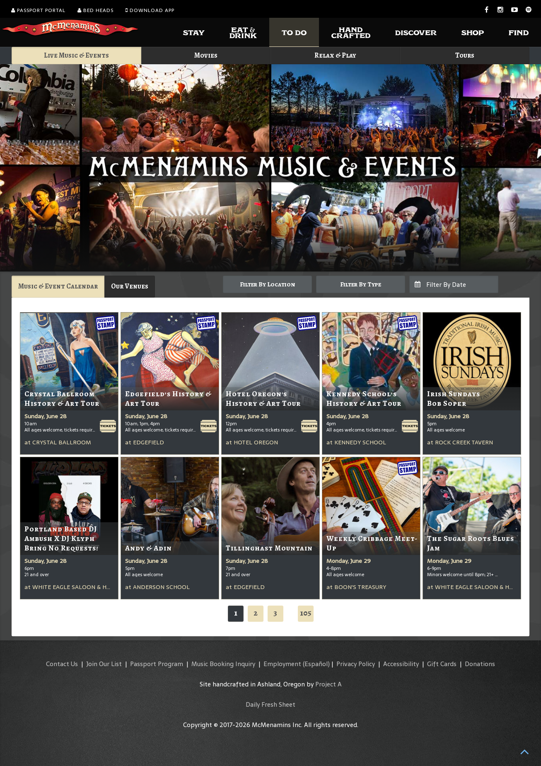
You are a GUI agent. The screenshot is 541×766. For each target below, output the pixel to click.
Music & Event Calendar (58, 286)
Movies (205, 55)
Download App (150, 10)
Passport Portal (38, 10)
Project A (328, 684)
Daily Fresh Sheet (270, 704)
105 (306, 612)
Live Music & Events (76, 55)
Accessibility (401, 664)
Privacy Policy (355, 664)
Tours (464, 55)
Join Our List (104, 664)
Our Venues (129, 286)
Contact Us (62, 664)
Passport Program (156, 664)
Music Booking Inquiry (223, 664)
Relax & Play (335, 55)
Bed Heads (95, 10)
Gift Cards (441, 664)
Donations (480, 664)
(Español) (316, 664)
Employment (282, 664)
